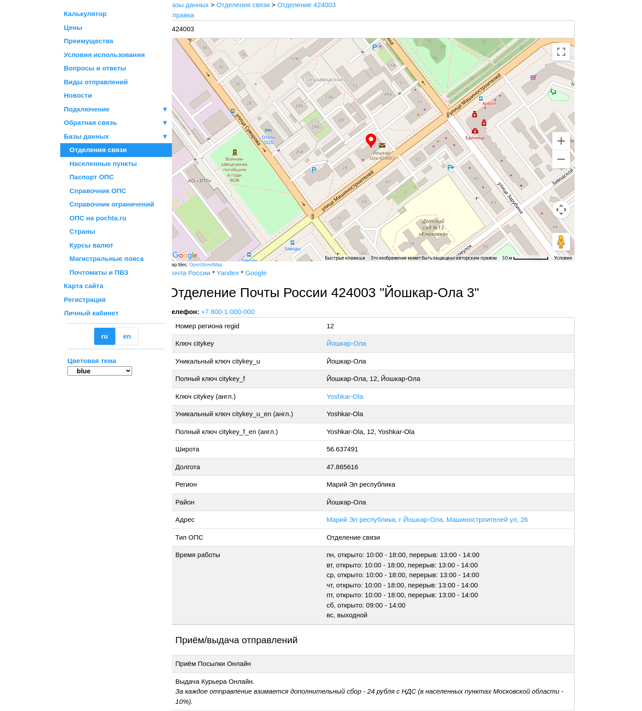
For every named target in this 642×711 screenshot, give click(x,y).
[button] (377, 141)
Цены (73, 27)
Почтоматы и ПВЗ (96, 272)
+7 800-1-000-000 (239, 311)
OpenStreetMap (216, 264)
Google (267, 273)
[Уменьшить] (561, 159)
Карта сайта (83, 285)
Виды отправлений (96, 82)
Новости (78, 95)
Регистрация (85, 299)
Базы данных (86, 136)
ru (104, 336)
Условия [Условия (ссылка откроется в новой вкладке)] (563, 258)
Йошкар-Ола (353, 343)
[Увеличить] (561, 141)
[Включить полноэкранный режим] (561, 52)
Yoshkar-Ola (352, 396)
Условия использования (104, 54)
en (127, 336)
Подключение (116, 109)
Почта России (200, 273)
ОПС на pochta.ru (95, 218)
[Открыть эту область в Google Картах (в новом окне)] (196, 255)
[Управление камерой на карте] (561, 210)
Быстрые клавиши (345, 258)
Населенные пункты (100, 163)
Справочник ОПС (95, 190)
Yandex (239, 273)
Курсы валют (88, 245)
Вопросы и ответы (95, 68)
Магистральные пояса (104, 258)
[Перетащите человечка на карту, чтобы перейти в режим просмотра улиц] (561, 242)
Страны (79, 231)
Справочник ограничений (109, 204)
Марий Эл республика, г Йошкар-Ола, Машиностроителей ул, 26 (434, 519)
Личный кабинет (91, 313)
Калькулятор (85, 13)
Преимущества (88, 41)
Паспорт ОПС (89, 177)
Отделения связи (95, 149)
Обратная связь (116, 123)
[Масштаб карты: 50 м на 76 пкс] (525, 258)
